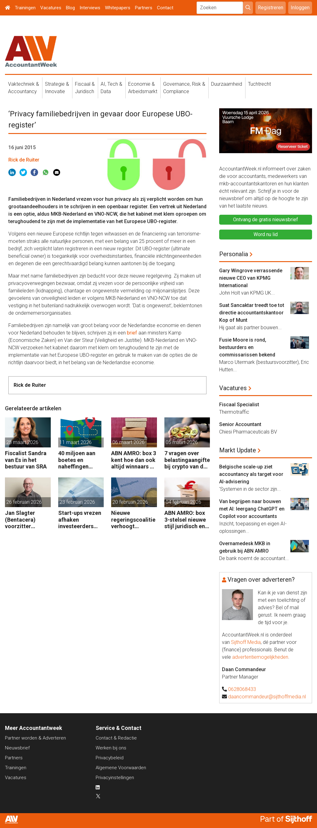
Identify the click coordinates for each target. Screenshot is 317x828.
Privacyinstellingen (115, 777)
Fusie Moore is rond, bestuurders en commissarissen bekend (247, 347)
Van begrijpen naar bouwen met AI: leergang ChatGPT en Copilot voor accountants (251, 508)
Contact (165, 8)
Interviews (90, 8)
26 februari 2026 (24, 502)
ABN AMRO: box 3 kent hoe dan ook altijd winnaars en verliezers (133, 460)
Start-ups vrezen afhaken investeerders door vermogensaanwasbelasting (80, 520)
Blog (70, 8)
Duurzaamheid (226, 84)
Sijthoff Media (246, 642)
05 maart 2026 (182, 442)
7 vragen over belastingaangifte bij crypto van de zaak (187, 460)
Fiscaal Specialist (239, 405)
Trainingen (25, 8)
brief (132, 333)
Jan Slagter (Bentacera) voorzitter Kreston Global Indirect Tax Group (24, 520)
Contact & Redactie (116, 738)
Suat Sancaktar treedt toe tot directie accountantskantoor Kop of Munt (251, 312)
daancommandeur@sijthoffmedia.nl (267, 697)
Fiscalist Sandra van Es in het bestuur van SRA (26, 460)
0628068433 (242, 689)
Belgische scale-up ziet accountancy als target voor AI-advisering (251, 474)
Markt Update (237, 450)
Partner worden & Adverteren (35, 738)
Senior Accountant (240, 424)
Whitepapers (117, 8)
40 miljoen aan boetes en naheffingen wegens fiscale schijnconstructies (80, 460)
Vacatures (50, 8)
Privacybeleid (110, 758)
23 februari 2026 (77, 502)
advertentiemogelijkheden (260, 657)
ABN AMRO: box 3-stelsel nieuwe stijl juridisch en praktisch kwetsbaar (185, 520)
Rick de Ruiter (23, 160)
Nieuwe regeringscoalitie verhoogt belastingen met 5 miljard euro (133, 520)
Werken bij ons (111, 748)
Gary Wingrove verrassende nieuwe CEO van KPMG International (250, 278)
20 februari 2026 (130, 502)
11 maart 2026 (75, 442)
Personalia (233, 254)
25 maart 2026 (22, 442)
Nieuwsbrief (17, 748)
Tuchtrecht (259, 84)
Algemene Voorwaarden (121, 767)
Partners (143, 8)
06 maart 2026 (128, 442)
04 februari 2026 (183, 502)
